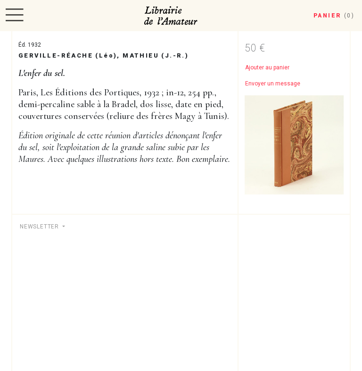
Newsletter (40, 226)
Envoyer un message (272, 83)
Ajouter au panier (267, 67)
